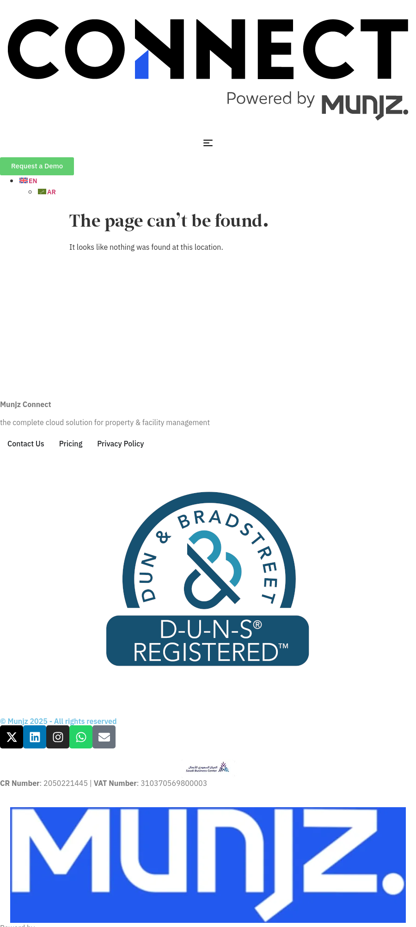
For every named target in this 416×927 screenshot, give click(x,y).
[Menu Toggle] (208, 143)
